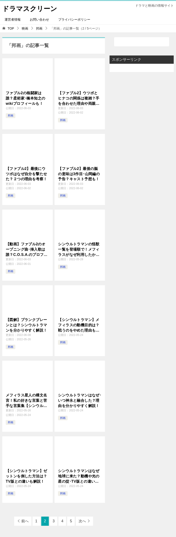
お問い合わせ (39, 19)
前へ (25, 521)
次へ (82, 521)
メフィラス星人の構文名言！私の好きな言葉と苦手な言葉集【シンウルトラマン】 (26, 400)
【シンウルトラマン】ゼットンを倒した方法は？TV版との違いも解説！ (26, 476)
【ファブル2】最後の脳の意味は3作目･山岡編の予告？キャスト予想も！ (79, 173)
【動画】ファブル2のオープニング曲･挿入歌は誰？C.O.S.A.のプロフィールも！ (26, 249)
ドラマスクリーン (30, 8)
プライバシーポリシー (74, 19)
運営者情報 (13, 19)
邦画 (10, 115)
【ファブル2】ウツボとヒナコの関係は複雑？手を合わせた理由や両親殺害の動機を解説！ (78, 98)
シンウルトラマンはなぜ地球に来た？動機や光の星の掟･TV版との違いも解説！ (78, 476)
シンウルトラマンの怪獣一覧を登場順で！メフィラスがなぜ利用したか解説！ (78, 249)
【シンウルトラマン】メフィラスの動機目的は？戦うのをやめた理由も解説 (78, 325)
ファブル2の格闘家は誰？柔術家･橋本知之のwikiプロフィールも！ (25, 98)
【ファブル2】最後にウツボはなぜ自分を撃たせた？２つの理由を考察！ (26, 173)
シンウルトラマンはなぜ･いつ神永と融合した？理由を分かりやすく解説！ (79, 400)
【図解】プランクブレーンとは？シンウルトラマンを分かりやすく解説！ (26, 325)
